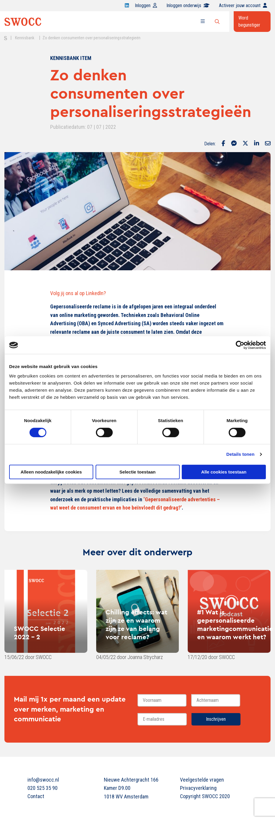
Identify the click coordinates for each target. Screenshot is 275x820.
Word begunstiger (249, 21)
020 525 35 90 (42, 788)
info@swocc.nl (43, 780)
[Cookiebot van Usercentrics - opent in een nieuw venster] (240, 345)
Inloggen (146, 5)
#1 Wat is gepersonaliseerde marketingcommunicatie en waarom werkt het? (235, 624)
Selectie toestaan (138, 471)
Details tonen (240, 454)
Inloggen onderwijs (187, 5)
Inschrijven (216, 719)
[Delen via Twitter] (245, 143)
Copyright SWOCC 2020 (205, 796)
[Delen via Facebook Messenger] (234, 143)
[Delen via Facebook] (223, 143)
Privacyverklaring (198, 788)
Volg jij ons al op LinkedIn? (78, 293)
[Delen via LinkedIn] (256, 143)
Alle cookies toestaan (223, 471)
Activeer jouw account (243, 5)
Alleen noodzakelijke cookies (51, 471)
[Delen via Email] (268, 143)
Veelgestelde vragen (202, 780)
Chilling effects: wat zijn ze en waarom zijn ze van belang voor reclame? (136, 624)
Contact (35, 796)
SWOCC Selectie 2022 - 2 (39, 632)
